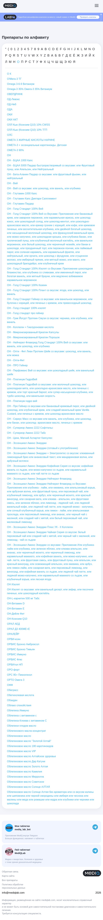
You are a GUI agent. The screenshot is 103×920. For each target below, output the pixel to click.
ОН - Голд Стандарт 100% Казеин (27, 285)
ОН (9, 155)
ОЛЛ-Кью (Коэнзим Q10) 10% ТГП (27, 129)
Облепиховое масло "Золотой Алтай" (29, 741)
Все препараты (10, 880)
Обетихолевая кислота (20, 695)
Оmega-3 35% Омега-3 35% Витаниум (29, 89)
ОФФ (10, 685)
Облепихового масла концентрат (26, 730)
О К (9, 73)
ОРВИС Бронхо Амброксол (23, 644)
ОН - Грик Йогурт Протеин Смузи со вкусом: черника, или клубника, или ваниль (49, 320)
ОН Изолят (13, 584)
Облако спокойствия (19, 705)
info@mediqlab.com (13, 892)
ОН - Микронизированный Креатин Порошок (33, 337)
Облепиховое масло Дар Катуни (26, 761)
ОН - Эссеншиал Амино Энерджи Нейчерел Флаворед (39, 478)
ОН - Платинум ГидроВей (22, 379)
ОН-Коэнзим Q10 (17, 618)
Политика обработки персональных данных (13, 886)
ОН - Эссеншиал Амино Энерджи (26, 443)
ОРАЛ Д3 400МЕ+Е (18, 629)
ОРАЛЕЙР (13, 634)
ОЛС (9, 135)
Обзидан (12, 700)
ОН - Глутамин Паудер (20, 203)
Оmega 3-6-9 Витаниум (20, 84)
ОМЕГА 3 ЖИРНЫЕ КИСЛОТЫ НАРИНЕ (31, 140)
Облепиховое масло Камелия (24, 771)
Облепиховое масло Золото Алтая (27, 766)
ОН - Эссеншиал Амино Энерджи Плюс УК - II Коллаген (40, 527)
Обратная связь (10, 871)
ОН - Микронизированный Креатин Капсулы (33, 332)
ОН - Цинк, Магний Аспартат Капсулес (29, 438)
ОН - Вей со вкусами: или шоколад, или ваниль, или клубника (43, 188)
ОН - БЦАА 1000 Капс (20, 160)
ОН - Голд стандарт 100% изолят (26, 308)
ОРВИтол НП (15, 664)
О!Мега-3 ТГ (14, 79)
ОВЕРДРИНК (15, 94)
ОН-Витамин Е (15, 608)
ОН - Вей (12, 183)
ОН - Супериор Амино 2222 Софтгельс (30, 427)
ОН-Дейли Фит (15, 613)
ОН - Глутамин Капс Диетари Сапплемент (32, 198)
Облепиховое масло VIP (21, 751)
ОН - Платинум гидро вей (22, 401)
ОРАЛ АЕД (13, 624)
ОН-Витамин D (16, 603)
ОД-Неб (11, 104)
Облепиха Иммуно (18, 710)
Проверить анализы (88, 17)
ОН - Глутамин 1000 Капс (22, 193)
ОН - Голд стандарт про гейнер (25, 313)
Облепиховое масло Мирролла (25, 776)
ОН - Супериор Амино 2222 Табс (26, 433)
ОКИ (9, 114)
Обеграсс (12, 690)
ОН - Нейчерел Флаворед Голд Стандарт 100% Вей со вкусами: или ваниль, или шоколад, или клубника (47, 344)
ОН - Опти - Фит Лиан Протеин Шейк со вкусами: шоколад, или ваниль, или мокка (49, 353)
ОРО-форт (13, 669)
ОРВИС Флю (14, 659)
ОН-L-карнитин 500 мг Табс (23, 598)
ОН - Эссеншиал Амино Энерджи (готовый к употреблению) (42, 448)
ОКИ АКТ (12, 119)
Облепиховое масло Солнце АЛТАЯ (28, 787)
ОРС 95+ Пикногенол (19, 674)
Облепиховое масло (19, 736)
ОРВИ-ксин (13, 639)
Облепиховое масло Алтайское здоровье (31, 756)
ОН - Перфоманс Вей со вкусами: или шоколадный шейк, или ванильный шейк (50, 372)
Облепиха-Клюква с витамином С (27, 720)
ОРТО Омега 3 (15, 680)
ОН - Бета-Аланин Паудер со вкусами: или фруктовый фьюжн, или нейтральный (46, 176)
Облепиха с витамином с (22, 715)
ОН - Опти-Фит (15, 360)
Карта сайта (8, 876)
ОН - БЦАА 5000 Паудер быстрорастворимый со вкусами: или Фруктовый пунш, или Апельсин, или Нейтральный (50, 167)
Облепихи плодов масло (21, 725)
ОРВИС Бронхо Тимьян (21, 649)
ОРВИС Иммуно (16, 654)
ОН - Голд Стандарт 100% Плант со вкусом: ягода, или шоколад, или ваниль (48, 292)
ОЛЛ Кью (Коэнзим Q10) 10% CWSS (28, 124)
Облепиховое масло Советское (25, 781)
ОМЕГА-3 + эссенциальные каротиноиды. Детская (37, 145)
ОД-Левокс (13, 99)
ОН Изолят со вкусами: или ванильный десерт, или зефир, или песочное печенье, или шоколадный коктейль (50, 591)
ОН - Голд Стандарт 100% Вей (25, 208)
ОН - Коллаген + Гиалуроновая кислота (30, 327)
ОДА (9, 109)
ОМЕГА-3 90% (15, 150)
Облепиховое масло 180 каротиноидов (30, 746)
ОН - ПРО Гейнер (17, 365)
